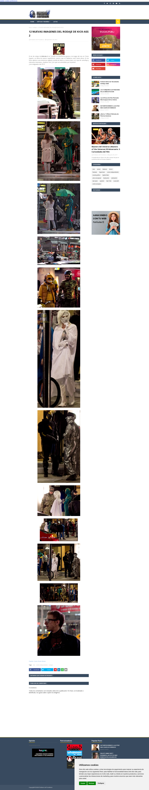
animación (114, 178)
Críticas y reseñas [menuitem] (43, 22)
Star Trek (108, 181)
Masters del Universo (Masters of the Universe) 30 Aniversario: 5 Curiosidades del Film (106, 149)
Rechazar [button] (91, 783)
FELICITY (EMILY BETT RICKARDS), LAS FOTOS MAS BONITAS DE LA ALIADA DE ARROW (108, 756)
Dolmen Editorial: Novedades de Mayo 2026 (109, 82)
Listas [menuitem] (55, 22)
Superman (102, 172)
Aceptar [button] (83, 783)
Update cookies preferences (8, 1)
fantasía (95, 172)
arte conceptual (97, 178)
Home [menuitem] (32, 22)
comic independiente (42, 665)
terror (111, 169)
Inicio (30, 27)
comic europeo (97, 184)
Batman (105, 169)
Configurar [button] (101, 783)
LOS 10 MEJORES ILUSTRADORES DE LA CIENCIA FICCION (110, 91)
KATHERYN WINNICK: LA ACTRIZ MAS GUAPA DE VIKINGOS (110, 107)
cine (34, 665)
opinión (102, 181)
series (98, 169)
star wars (95, 181)
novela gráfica (96, 175)
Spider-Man (106, 175)
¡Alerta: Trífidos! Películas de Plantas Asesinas (109, 115)
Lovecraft (116, 181)
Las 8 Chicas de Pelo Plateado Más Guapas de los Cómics (109, 99)
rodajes (35, 27)
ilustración (106, 178)
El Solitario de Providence (37, 39)
